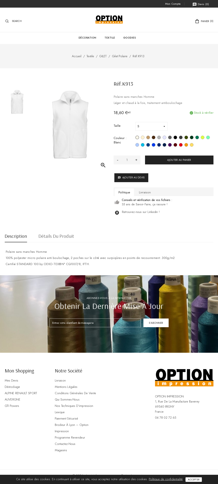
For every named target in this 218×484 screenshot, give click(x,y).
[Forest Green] (191, 138)
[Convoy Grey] (170, 138)
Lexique (60, 412)
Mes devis (11, 380)
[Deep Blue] (148, 145)
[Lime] (202, 138)
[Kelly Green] (197, 138)
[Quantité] (127, 160)
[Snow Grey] (159, 138)
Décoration (87, 37)
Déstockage (12, 387)
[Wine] (175, 145)
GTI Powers (12, 406)
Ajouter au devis (131, 177)
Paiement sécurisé (66, 418)
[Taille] (151, 126)
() (200, 4)
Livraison (60, 380)
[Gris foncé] (181, 138)
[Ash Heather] (164, 138)
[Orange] (186, 145)
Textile (110, 37)
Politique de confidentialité (166, 479)
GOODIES (129, 37)
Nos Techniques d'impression (74, 406)
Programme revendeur (70, 437)
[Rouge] (181, 145)
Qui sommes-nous (67, 399)
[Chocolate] (153, 138)
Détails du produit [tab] (56, 236)
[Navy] (159, 145)
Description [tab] (16, 236)
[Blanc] (137, 138)
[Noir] (175, 138)
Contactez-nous (65, 444)
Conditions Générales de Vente (75, 393)
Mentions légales (66, 387)
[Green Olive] (186, 138)
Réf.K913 (138, 56)
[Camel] (148, 138)
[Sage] (208, 138)
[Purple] (170, 145)
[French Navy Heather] (164, 145)
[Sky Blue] (137, 145)
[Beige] (142, 138)
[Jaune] (191, 145)
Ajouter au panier (179, 160)
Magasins (61, 450)
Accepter (193, 479)
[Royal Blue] (153, 145)
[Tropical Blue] (142, 145)
